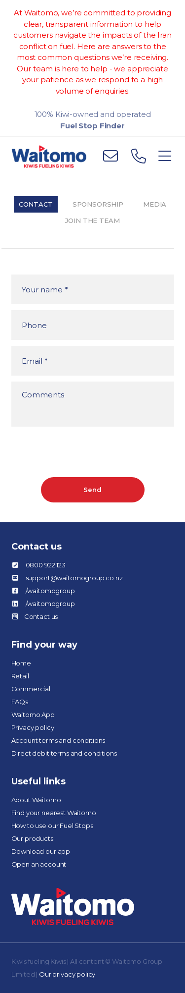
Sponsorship (98, 204)
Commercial (31, 689)
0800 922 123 (46, 565)
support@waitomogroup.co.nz (74, 578)
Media (154, 204)
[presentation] (86, 452)
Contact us (41, 616)
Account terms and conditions (58, 740)
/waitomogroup (50, 591)
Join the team (92, 220)
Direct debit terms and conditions (64, 753)
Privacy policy (32, 727)
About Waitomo (36, 800)
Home (21, 663)
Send (92, 490)
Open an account (39, 864)
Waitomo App (33, 714)
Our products (32, 838)
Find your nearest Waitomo (53, 813)
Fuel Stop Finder (92, 125)
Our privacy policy (67, 974)
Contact (36, 204)
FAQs (19, 702)
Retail (20, 676)
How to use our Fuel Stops (52, 825)
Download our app (41, 851)
